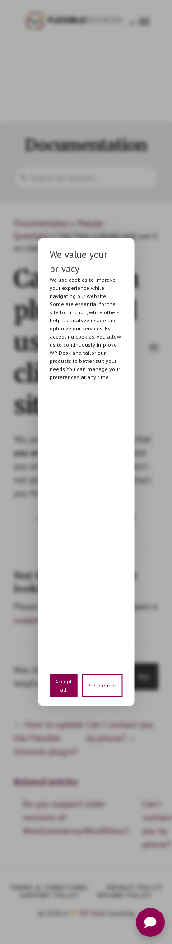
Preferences (102, 685)
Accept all (63, 685)
